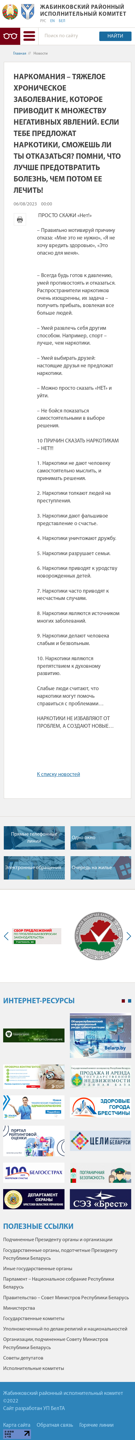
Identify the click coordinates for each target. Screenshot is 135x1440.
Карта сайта (16, 1425)
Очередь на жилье (92, 867)
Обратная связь (55, 1425)
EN (52, 21)
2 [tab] (129, 1001)
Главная (19, 54)
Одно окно (83, 837)
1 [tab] (123, 1001)
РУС (43, 21)
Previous (7, 936)
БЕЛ (62, 21)
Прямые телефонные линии (34, 838)
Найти (115, 36)
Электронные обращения (33, 867)
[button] (29, 36)
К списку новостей (58, 774)
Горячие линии (96, 1425)
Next (127, 936)
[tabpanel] (67, 1114)
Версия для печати (20, 219)
